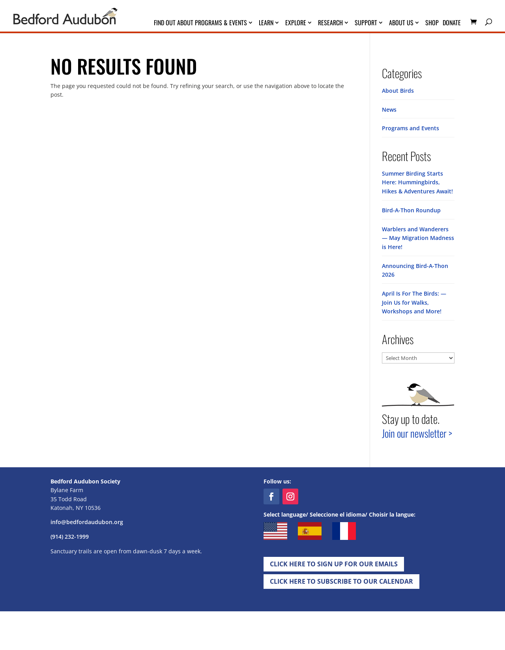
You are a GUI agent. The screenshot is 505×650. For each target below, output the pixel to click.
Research (330, 23)
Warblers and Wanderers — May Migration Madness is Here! (418, 236)
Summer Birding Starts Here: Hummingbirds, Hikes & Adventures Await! (417, 182)
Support (366, 23)
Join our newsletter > (417, 431)
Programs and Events (410, 128)
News (389, 109)
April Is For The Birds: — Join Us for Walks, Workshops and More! (414, 300)
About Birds (398, 90)
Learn (266, 23)
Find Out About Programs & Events (200, 23)
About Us (401, 23)
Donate (452, 23)
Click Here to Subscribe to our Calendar (341, 579)
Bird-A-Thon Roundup (411, 209)
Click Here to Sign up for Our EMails (334, 562)
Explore (295, 23)
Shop (432, 23)
